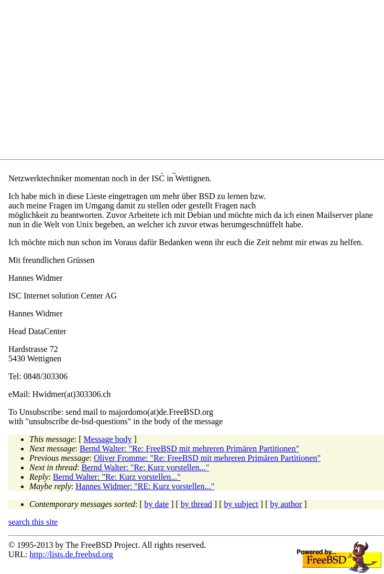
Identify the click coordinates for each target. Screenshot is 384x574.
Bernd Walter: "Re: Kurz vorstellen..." (145, 467)
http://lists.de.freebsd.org (71, 554)
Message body (108, 439)
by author (286, 504)
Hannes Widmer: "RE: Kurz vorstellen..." (144, 486)
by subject (241, 504)
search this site (33, 521)
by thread (196, 504)
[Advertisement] (196, 81)
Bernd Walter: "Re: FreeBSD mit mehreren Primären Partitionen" (189, 448)
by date (157, 504)
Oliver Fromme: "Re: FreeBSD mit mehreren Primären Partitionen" (207, 458)
